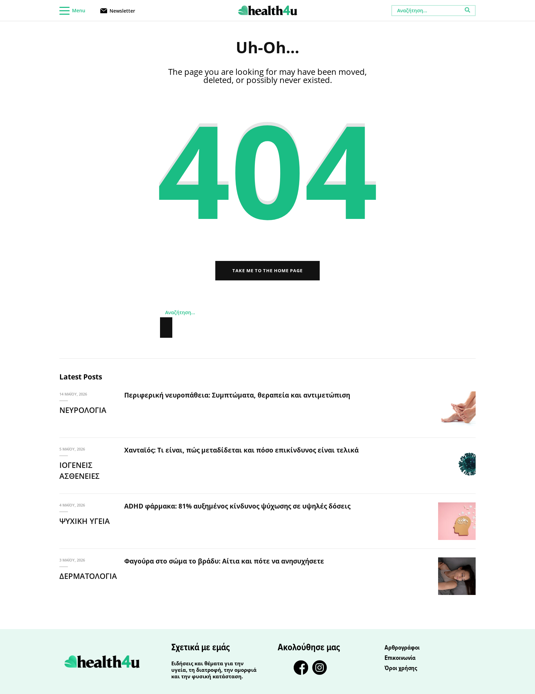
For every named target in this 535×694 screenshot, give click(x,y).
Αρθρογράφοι (402, 648)
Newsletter (122, 10)
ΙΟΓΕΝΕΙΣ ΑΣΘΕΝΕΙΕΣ (79, 470)
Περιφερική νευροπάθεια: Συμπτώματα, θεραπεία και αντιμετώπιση (237, 395)
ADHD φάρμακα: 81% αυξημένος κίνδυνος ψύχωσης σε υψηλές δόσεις (237, 506)
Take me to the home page (267, 270)
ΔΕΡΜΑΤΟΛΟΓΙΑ (88, 576)
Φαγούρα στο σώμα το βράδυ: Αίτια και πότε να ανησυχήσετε (224, 561)
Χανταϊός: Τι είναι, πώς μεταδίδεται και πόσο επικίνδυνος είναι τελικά (241, 450)
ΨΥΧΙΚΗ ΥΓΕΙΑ (84, 521)
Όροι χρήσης (401, 668)
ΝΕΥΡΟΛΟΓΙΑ (82, 410)
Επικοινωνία (400, 658)
